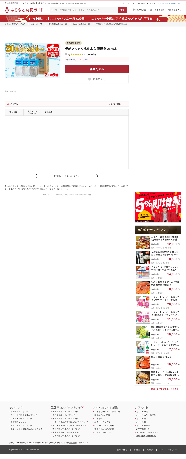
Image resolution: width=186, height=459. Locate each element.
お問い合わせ (122, 449)
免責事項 (72, 442)
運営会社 (137, 449)
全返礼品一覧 (36, 24)
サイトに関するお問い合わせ (169, 3)
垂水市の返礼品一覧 (81, 24)
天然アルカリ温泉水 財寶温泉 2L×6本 (91, 49)
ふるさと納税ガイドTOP (15, 24)
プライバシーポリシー (168, 449)
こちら (86, 384)
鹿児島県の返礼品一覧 (57, 24)
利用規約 (150, 449)
